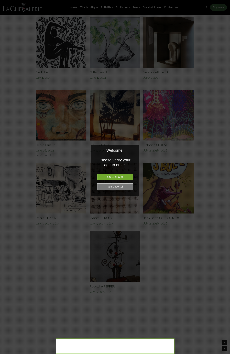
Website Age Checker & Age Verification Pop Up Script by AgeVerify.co (226, 353)
